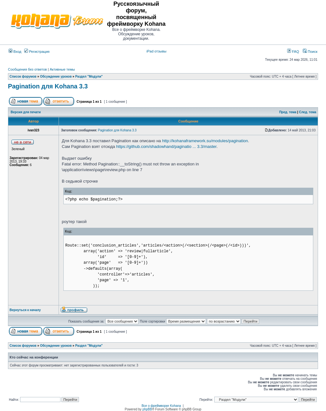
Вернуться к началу (25, 310)
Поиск (310, 51)
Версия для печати (26, 112)
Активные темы (62, 69)
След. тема (307, 112)
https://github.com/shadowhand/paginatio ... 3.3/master (166, 146)
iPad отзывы (156, 51)
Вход (15, 51)
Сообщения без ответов (27, 69)
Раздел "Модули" (89, 76)
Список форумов (23, 76)
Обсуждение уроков (56, 76)
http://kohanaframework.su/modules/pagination (205, 140)
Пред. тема (287, 112)
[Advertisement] (242, 20)
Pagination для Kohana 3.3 (48, 86)
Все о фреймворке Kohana (161, 406)
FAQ (293, 51)
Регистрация (36, 51)
